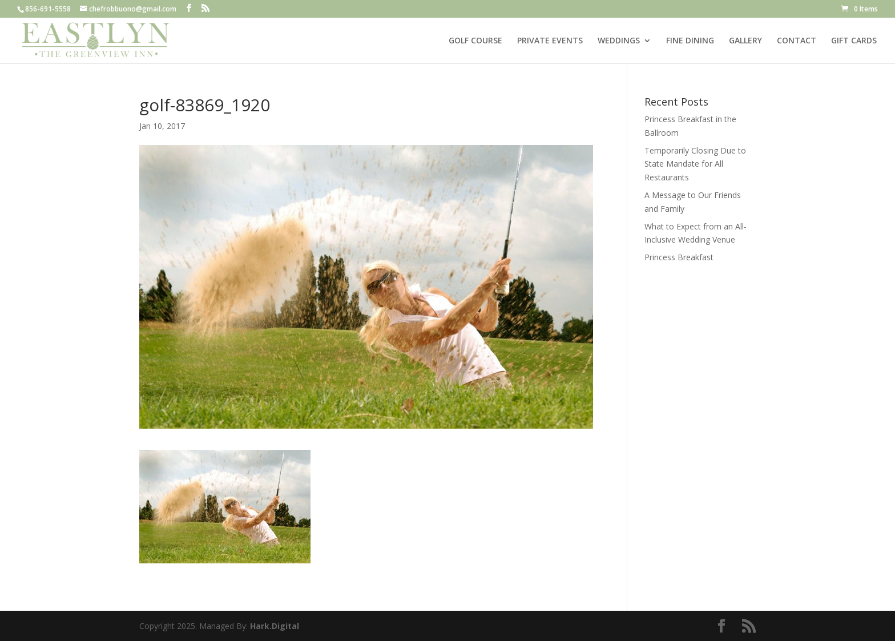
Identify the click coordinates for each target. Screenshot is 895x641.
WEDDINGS (619, 41)
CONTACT (796, 41)
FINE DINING (690, 41)
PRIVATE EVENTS (550, 41)
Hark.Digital (274, 625)
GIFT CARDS (854, 41)
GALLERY (745, 41)
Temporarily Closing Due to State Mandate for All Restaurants (695, 164)
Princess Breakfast (678, 257)
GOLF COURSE (475, 41)
